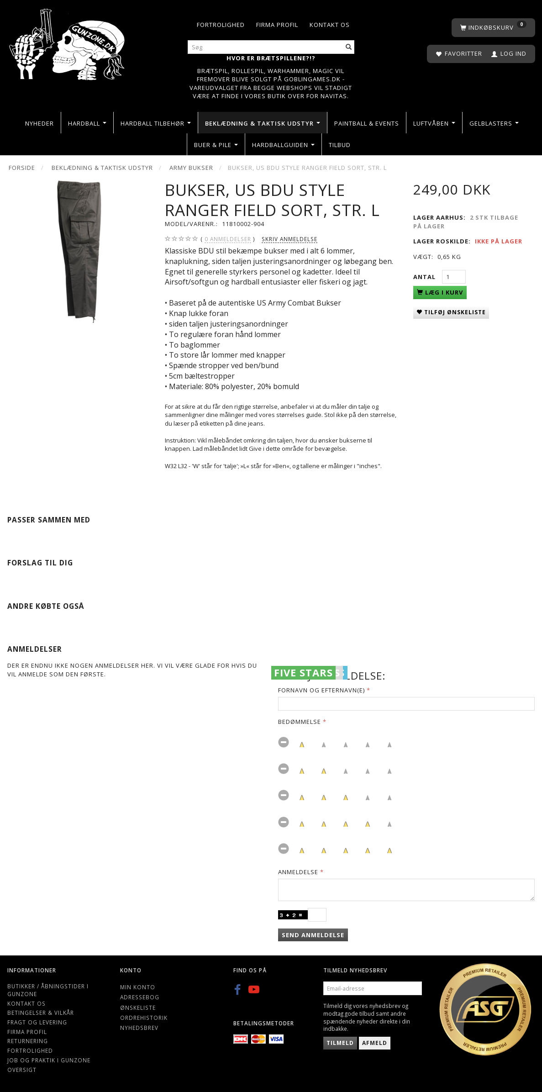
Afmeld (374, 1043)
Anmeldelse (298, 872)
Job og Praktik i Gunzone (48, 1060)
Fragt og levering (37, 1022)
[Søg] (349, 47)
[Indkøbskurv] (493, 27)
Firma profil (277, 25)
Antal (425, 277)
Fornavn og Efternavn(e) (321, 690)
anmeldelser (228, 239)
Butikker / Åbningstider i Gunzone (48, 989)
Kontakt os (330, 25)
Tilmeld (340, 1043)
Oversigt (22, 1069)
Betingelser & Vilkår (40, 1012)
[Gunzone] (68, 42)
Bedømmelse (299, 721)
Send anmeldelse (313, 935)
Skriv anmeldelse (289, 239)
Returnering (27, 1041)
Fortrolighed (221, 25)
